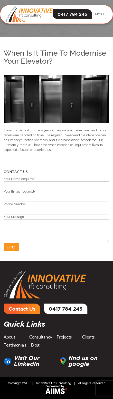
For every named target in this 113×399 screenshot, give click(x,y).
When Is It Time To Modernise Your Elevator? (55, 57)
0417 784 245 (72, 14)
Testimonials (15, 345)
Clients (88, 337)
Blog (35, 345)
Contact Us (22, 308)
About (9, 337)
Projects (64, 337)
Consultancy (40, 337)
